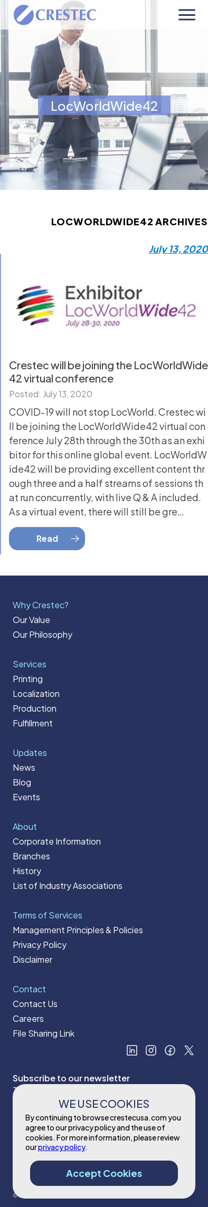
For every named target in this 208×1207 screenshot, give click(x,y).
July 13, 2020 (178, 249)
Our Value (31, 619)
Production (34, 708)
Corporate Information (57, 841)
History (27, 870)
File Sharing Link (43, 1033)
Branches (31, 855)
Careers (28, 1018)
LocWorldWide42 (104, 105)
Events (26, 796)
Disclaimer (32, 959)
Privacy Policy (40, 944)
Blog (22, 782)
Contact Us (35, 1003)
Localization (36, 693)
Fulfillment (33, 723)
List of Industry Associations (67, 885)
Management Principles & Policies (78, 929)
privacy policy (61, 1147)
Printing (28, 678)
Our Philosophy (42, 634)
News (24, 767)
